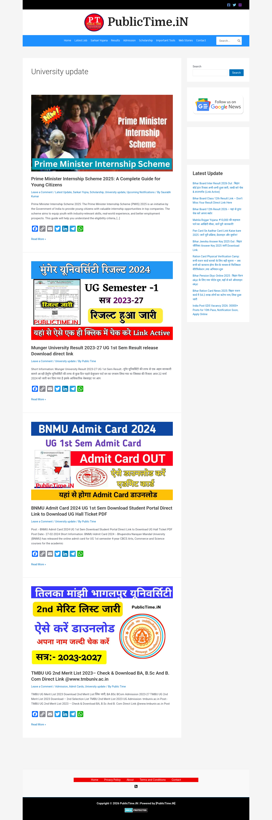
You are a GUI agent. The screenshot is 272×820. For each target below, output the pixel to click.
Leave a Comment (42, 192)
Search (197, 66)
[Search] (239, 41)
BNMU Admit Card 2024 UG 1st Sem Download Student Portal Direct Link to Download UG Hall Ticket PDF (99, 511)
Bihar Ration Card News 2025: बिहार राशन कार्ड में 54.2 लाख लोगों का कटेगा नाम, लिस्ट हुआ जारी (218, 299)
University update (120, 192)
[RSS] (136, 786)
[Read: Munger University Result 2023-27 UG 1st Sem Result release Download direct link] (102, 300)
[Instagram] (240, 5)
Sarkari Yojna (83, 192)
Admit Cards (79, 686)
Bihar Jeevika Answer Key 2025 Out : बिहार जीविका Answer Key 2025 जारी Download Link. (216, 250)
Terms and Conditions (150, 779)
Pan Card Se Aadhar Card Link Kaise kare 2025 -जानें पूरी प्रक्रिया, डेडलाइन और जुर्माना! (215, 235)
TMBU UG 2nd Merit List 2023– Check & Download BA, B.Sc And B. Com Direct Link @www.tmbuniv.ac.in (101, 676)
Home (99, 779)
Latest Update (65, 192)
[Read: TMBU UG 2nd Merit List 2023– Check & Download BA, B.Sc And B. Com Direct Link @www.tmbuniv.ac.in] (102, 625)
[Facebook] (228, 5)
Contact (172, 779)
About (130, 779)
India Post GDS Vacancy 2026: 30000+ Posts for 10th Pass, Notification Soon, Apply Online (217, 314)
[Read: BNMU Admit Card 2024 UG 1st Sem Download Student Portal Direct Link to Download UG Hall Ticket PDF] (102, 461)
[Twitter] (234, 5)
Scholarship (100, 192)
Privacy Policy (114, 779)
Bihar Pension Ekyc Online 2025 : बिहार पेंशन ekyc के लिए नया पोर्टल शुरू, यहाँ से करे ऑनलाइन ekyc (216, 284)
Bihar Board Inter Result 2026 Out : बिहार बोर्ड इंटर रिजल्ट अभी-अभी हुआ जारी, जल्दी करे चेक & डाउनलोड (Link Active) (218, 187)
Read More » (39, 239)
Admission (63, 686)
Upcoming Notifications (147, 192)
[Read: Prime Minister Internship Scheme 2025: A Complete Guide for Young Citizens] (102, 133)
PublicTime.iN (148, 22)
